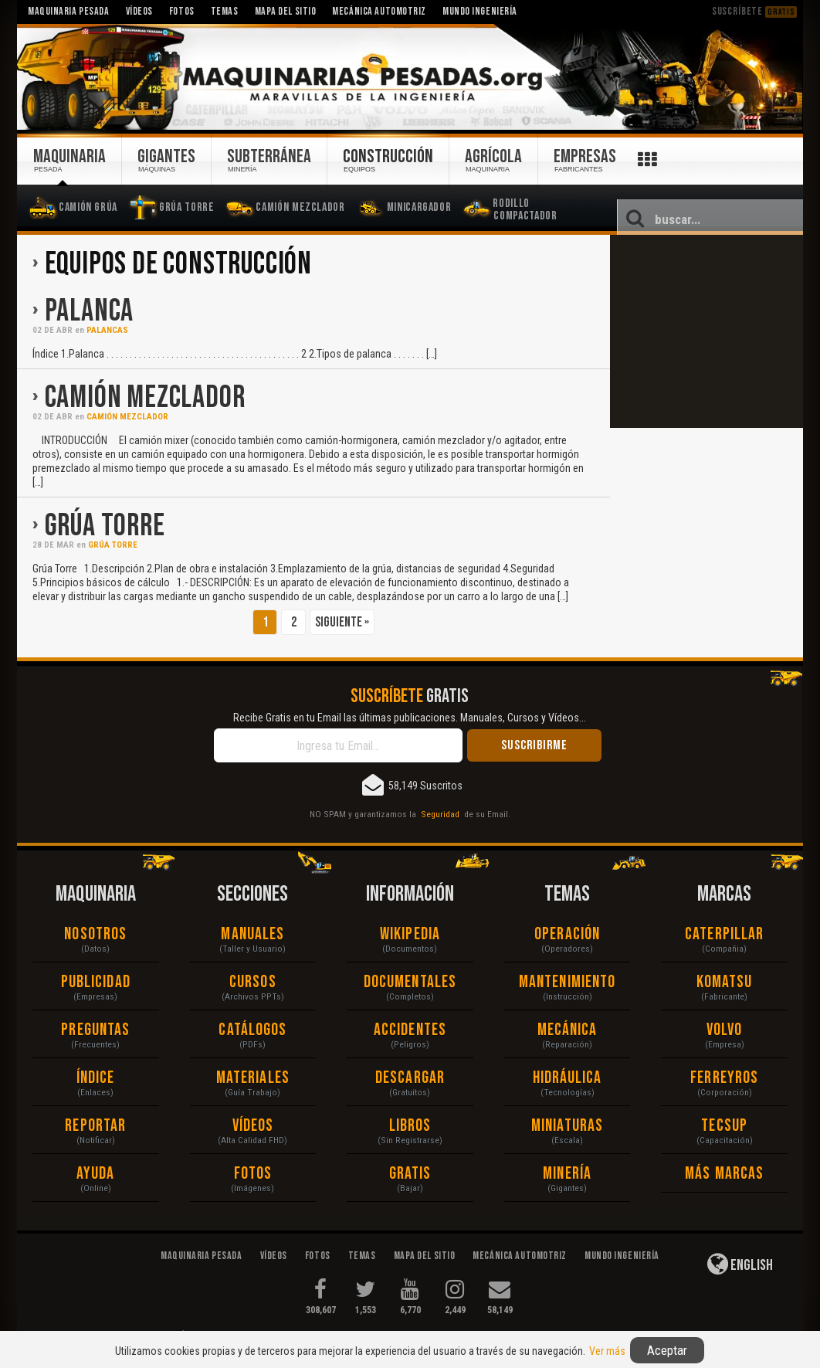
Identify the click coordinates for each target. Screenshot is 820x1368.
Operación (567, 934)
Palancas (107, 330)
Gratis (410, 1173)
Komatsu (724, 982)
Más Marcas (724, 1173)
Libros (410, 1125)
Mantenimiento (567, 982)
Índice (95, 1078)
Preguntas (95, 1030)
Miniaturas (567, 1125)
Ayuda (95, 1173)
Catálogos (252, 1030)
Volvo (724, 1030)
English (740, 1263)
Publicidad (95, 982)
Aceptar (667, 1350)
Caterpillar (724, 934)
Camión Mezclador (145, 397)
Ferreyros (724, 1078)
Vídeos (253, 1125)
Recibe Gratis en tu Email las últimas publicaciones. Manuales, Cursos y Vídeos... (409, 717)
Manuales (252, 934)
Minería (567, 1173)
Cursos (252, 982)
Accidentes (410, 1030)
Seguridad (440, 814)
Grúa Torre (105, 526)
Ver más (607, 1351)
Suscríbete (754, 11)
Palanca (89, 311)
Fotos (253, 1173)
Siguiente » (342, 622)
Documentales (410, 982)
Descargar (410, 1078)
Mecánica (567, 1030)
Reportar (95, 1125)
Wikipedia (410, 934)
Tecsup (724, 1125)
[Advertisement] (706, 331)
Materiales (253, 1078)
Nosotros (95, 934)
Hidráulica (567, 1078)
